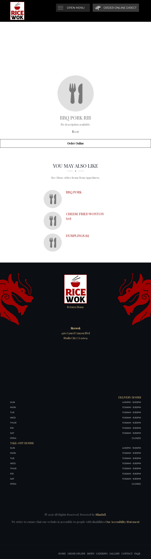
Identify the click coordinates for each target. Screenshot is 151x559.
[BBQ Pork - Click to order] (54, 199)
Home (62, 553)
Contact (126, 553)
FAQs (137, 553)
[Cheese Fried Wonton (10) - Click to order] (54, 221)
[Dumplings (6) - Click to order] (54, 243)
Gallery (114, 553)
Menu (90, 553)
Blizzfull (101, 514)
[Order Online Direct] (116, 8)
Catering (102, 553)
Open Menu (76, 7)
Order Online (75, 143)
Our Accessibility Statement (122, 522)
